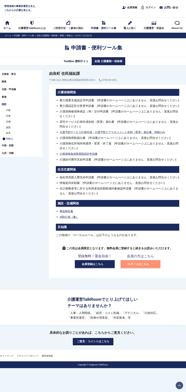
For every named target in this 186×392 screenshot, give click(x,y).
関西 (4, 105)
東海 (4, 97)
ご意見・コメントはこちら (93, 341)
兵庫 (8, 116)
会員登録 (127, 8)
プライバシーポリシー (28, 356)
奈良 (8, 134)
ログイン (147, 8)
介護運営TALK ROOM (93, 9)
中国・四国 (8, 146)
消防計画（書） (70, 217)
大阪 (8, 111)
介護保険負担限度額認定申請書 (80, 154)
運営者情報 (47, 356)
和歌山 (9, 139)
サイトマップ (6, 356)
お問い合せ (168, 8)
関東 (4, 82)
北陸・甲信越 (9, 90)
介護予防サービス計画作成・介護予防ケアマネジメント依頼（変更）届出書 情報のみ (116, 132)
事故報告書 (67, 211)
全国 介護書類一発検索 (109, 62)
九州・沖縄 (8, 154)
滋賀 (8, 128)
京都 (8, 122)
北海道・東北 (9, 75)
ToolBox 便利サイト (75, 62)
